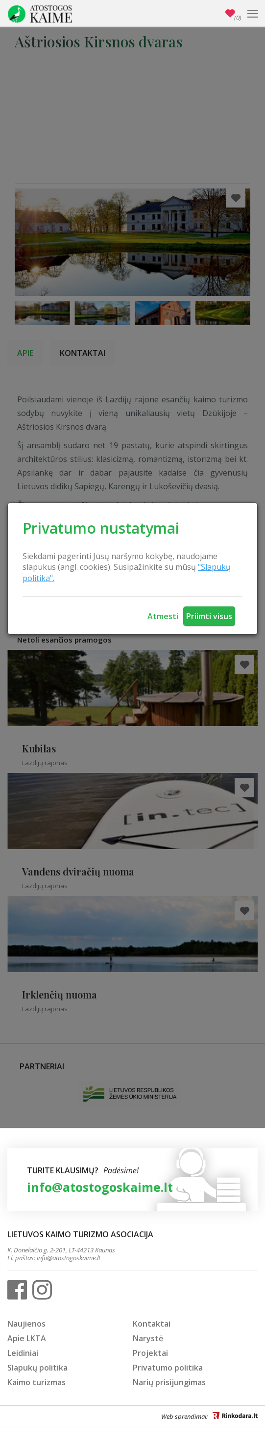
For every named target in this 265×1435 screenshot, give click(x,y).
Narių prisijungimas (169, 1382)
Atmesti (162, 616)
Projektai (150, 1353)
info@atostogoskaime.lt (100, 1187)
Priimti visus (209, 616)
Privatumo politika (168, 1367)
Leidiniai (22, 1353)
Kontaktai (151, 1323)
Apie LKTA (26, 1338)
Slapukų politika (37, 1367)
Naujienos (26, 1323)
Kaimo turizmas (36, 1382)
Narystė (148, 1338)
